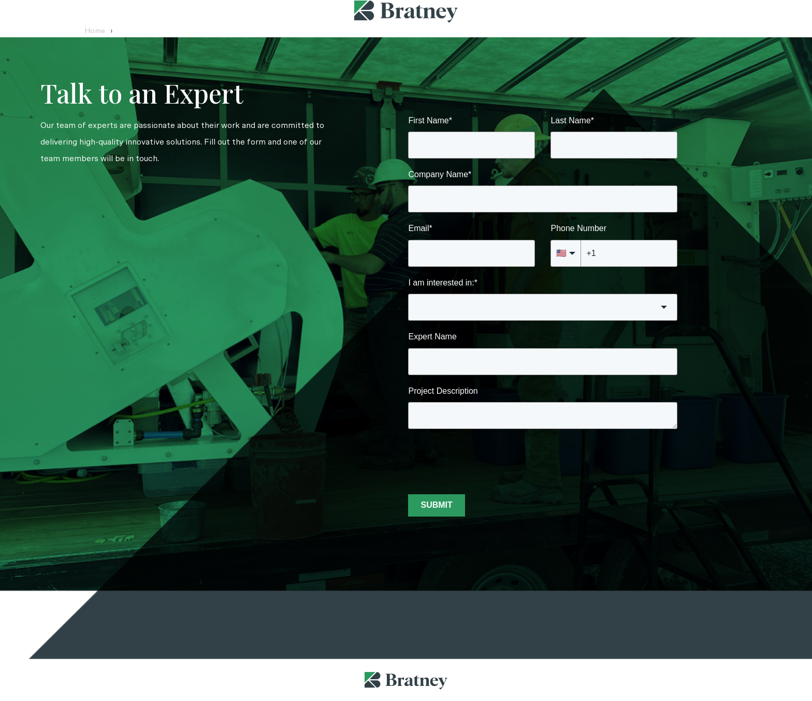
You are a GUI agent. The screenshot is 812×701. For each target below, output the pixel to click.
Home (98, 31)
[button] (542, 307)
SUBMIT (436, 504)
